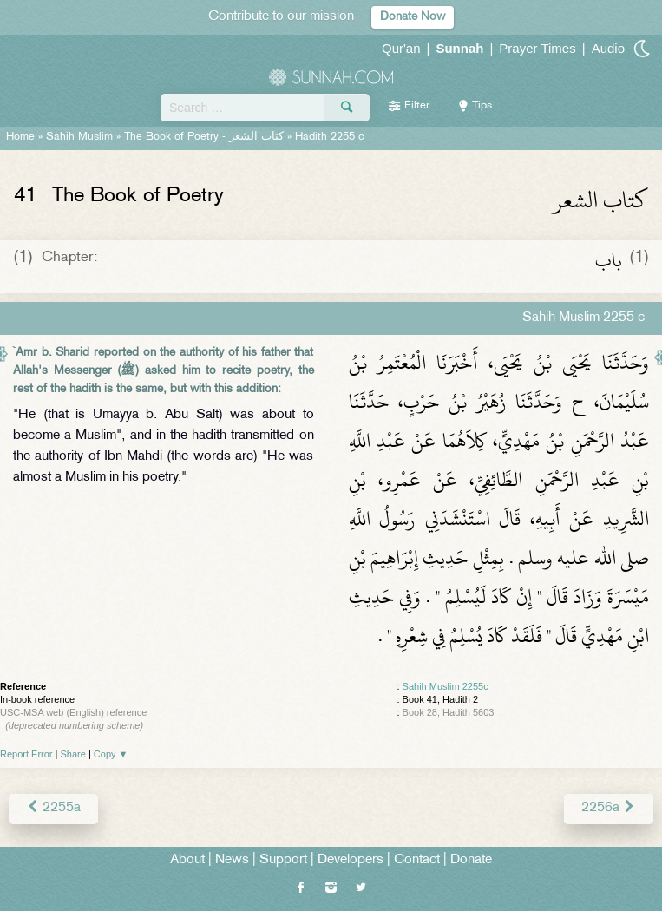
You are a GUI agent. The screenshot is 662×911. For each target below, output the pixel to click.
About (187, 860)
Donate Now (412, 17)
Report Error (26, 754)
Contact (417, 860)
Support (283, 860)
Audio (608, 48)
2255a (53, 808)
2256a (608, 808)
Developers (350, 860)
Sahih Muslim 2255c (445, 686)
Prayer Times (537, 48)
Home (20, 137)
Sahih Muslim (79, 137)
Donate (471, 860)
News (232, 860)
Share (73, 754)
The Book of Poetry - (204, 137)
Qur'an (401, 48)
